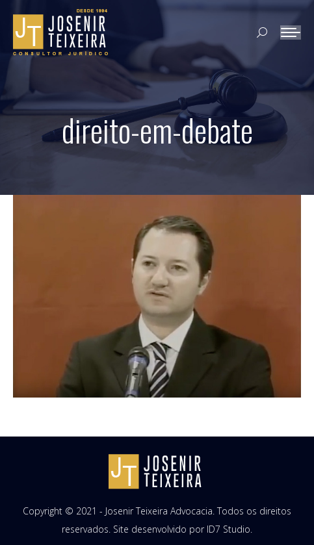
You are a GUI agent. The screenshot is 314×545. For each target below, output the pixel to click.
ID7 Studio (228, 529)
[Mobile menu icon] (290, 32)
